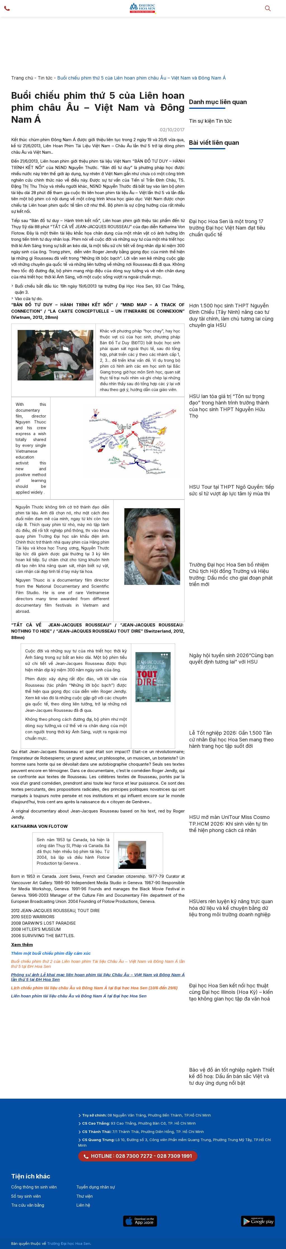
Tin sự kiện (201, 121)
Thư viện (84, 1196)
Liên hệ (83, 1205)
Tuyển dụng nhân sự (95, 1187)
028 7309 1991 (174, 1156)
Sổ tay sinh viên (26, 1196)
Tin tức (45, 78)
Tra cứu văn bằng (27, 1205)
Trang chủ (22, 78)
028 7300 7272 (134, 1156)
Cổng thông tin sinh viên (34, 1187)
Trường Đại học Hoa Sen (68, 1243)
